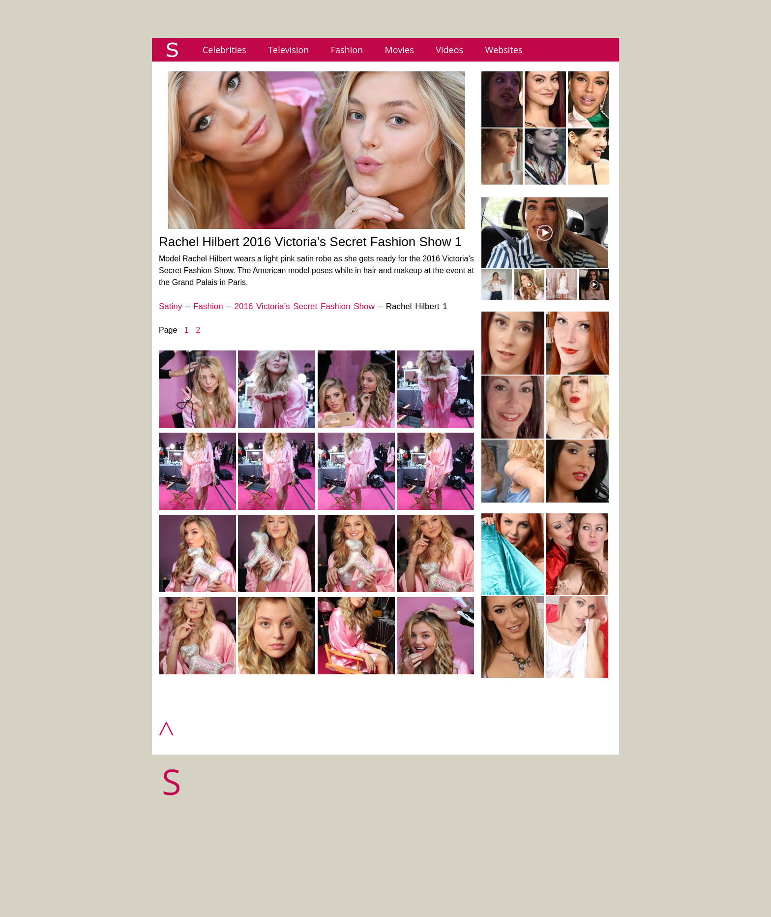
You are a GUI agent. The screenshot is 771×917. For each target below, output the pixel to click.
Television (288, 50)
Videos (449, 50)
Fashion (347, 50)
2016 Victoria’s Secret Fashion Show (305, 306)
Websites (504, 50)
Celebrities (224, 50)
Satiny (170, 306)
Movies (399, 50)
